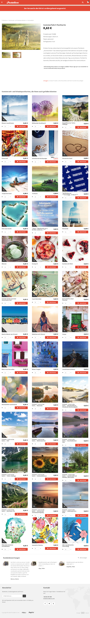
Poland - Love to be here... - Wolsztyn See (39, 440)
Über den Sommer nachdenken (7, 545)
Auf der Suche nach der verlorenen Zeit (9, 299)
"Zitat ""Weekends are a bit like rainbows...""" (40, 229)
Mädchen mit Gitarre (38, 334)
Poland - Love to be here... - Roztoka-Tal (8, 510)
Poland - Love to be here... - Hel (8, 440)
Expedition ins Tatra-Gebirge (68, 123)
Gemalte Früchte (37, 545)
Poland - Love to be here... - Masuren (38, 405)
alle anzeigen (82, 558)
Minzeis (4, 263)
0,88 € (86, 158)
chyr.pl (85, 613)
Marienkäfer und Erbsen (9, 404)
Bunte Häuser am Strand (9, 334)
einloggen (45, 80)
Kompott (35, 263)
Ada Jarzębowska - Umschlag (68, 545)
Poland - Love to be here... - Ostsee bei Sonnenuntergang (38, 511)
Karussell (5, 158)
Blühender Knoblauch (39, 123)
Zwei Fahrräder (36, 299)
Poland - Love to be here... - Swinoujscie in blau (69, 511)
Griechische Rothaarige (39, 158)
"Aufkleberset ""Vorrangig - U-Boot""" (70, 194)
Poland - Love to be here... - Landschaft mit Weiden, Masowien (69, 476)
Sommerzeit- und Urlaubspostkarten (17, 20)
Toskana (35, 193)
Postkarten (4, 20)
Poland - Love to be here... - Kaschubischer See (69, 441)
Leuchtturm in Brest (68, 369)
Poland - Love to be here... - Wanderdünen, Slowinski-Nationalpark (70, 406)
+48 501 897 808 (47, 597)
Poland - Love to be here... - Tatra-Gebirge (9, 475)
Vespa (64, 334)
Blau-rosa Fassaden (8, 369)
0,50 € (56, 159)
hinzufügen (21, 126)
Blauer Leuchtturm (8, 123)
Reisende (65, 228)
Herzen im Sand (67, 158)
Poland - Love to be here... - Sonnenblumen (39, 475)
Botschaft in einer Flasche (68, 299)
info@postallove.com (49, 598)
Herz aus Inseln (7, 228)
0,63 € (25, 123)
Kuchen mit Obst (67, 263)
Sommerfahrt (30, 20)
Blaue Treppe (36, 369)
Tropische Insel (7, 193)
